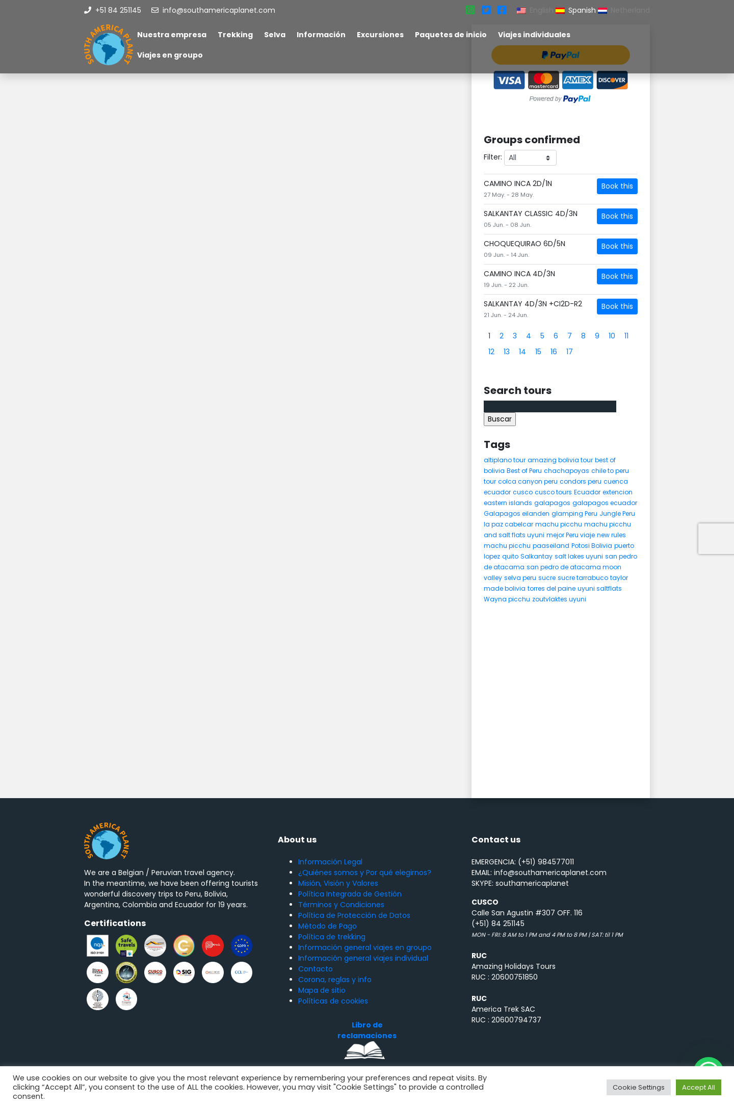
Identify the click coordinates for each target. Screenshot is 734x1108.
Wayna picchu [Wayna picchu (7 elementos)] (507, 599)
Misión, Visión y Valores (338, 883)
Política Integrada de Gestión (350, 894)
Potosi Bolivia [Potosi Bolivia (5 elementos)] (591, 545)
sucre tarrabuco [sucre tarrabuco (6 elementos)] (583, 577)
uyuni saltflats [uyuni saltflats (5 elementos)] (600, 588)
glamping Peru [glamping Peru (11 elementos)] (574, 513)
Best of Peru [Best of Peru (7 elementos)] (524, 470)
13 (507, 352)
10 (612, 336)
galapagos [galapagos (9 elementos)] (552, 502)
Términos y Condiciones (341, 905)
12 (491, 352)
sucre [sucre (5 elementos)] (547, 577)
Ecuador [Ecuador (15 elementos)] (587, 492)
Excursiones (380, 35)
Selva (274, 35)
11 (626, 336)
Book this (617, 186)
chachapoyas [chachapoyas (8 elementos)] (566, 470)
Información (321, 35)
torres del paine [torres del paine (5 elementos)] (551, 588)
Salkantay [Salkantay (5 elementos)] (536, 556)
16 (553, 352)
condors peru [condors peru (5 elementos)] (580, 481)
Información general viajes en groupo (365, 947)
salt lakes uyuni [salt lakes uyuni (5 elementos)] (579, 556)
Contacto (315, 969)
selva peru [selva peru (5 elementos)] (520, 577)
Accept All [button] (698, 1087)
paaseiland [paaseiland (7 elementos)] (551, 545)
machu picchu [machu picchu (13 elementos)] (558, 524)
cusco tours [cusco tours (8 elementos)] (553, 492)
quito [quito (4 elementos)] (510, 556)
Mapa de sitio (322, 990)
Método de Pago (327, 926)
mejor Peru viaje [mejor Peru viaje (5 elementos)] (570, 535)
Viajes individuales (534, 35)
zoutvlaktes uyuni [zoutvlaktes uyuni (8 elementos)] (559, 599)
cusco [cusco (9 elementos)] (523, 492)
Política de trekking (331, 937)
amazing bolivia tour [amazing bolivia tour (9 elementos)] (560, 460)
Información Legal (330, 862)
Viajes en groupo (170, 55)
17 (569, 352)
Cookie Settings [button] (639, 1087)
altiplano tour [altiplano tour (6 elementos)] (505, 460)
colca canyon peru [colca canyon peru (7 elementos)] (528, 481)
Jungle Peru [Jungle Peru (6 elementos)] (617, 513)
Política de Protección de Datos (354, 915)
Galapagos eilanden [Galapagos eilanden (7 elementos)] (516, 513)
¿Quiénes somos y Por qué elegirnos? (364, 872)
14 (522, 352)
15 (538, 352)
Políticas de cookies (333, 1001)
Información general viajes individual (363, 958)
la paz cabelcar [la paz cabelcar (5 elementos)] (508, 524)
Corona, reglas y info (335, 979)
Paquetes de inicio (451, 35)
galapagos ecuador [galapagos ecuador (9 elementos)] (604, 502)
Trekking (235, 35)
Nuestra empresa (171, 35)
